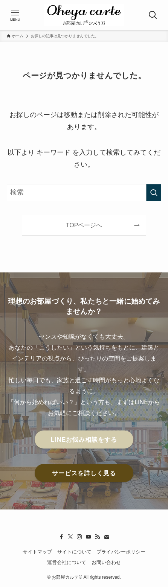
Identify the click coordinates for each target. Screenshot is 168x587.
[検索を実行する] (153, 192)
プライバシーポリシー (120, 552)
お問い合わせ (106, 562)
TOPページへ (84, 225)
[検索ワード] (84, 192)
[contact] (106, 537)
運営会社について (66, 562)
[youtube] (88, 537)
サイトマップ (37, 552)
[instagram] (79, 537)
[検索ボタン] (153, 15)
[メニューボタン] (15, 15)
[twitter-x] (70, 537)
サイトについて (74, 552)
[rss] (97, 537)
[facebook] (61, 537)
